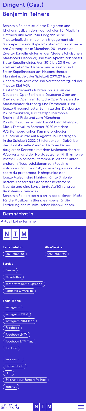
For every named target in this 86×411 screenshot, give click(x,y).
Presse (10, 270)
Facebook (12, 328)
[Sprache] (4, 407)
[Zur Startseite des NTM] (15, 234)
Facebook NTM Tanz (19, 341)
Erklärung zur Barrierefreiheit (25, 380)
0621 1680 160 (56, 254)
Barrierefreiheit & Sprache (23, 284)
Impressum (13, 359)
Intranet (11, 387)
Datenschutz (14, 366)
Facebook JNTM (16, 335)
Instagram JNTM (16, 314)
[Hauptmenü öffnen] (81, 406)
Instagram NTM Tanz (19, 321)
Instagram (12, 307)
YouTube (11, 348)
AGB (8, 373)
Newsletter (13, 277)
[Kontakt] (17, 407)
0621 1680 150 (14, 254)
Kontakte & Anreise (19, 291)
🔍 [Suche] (11, 407)
